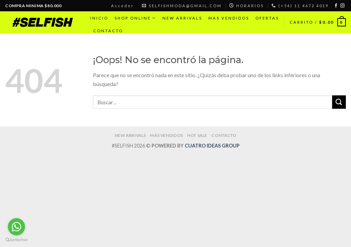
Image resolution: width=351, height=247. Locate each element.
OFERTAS (267, 18)
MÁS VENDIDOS (166, 135)
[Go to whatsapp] (16, 226)
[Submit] (339, 102)
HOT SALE (197, 135)
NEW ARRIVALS (182, 18)
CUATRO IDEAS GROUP (212, 146)
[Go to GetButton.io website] (16, 240)
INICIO (99, 18)
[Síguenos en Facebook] (336, 5)
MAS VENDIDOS (228, 18)
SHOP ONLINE (135, 18)
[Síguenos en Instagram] (342, 5)
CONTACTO (108, 30)
